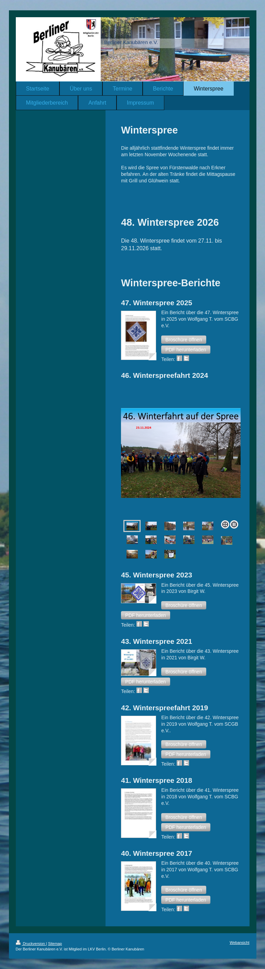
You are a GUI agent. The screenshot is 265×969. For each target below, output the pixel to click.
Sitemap (55, 943)
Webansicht (239, 942)
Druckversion (31, 943)
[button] (183, 340)
